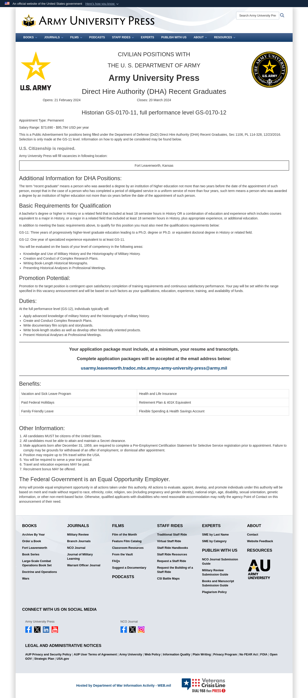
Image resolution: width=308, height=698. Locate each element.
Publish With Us (174, 37)
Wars (25, 578)
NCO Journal (76, 548)
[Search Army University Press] (257, 16)
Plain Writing (202, 654)
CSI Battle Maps (168, 578)
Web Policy (153, 654)
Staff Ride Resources (172, 554)
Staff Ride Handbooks (172, 548)
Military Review (78, 534)
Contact (252, 534)
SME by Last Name (215, 534)
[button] (102, 3)
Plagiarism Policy (214, 592)
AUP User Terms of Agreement (95, 654)
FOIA (263, 654)
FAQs (116, 561)
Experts (147, 37)
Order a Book (31, 541)
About (200, 37)
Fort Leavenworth (34, 548)
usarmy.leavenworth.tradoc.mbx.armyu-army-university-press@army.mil (154, 368)
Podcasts (97, 37)
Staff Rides (123, 37)
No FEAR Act (248, 654)
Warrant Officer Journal (83, 565)
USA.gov (63, 658)
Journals (53, 37)
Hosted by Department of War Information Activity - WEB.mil (123, 685)
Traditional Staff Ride (172, 534)
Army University (130, 654)
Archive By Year (33, 534)
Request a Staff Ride (171, 561)
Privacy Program (225, 654)
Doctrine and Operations (39, 572)
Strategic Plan (44, 658)
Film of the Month (124, 534)
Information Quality (176, 654)
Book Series (31, 554)
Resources (224, 37)
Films (76, 37)
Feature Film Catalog (127, 541)
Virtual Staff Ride (169, 541)
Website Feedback (260, 541)
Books (30, 37)
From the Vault (122, 554)
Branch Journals (79, 541)
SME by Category (214, 541)
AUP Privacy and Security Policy (48, 654)
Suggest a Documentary (129, 567)
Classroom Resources (128, 548)
